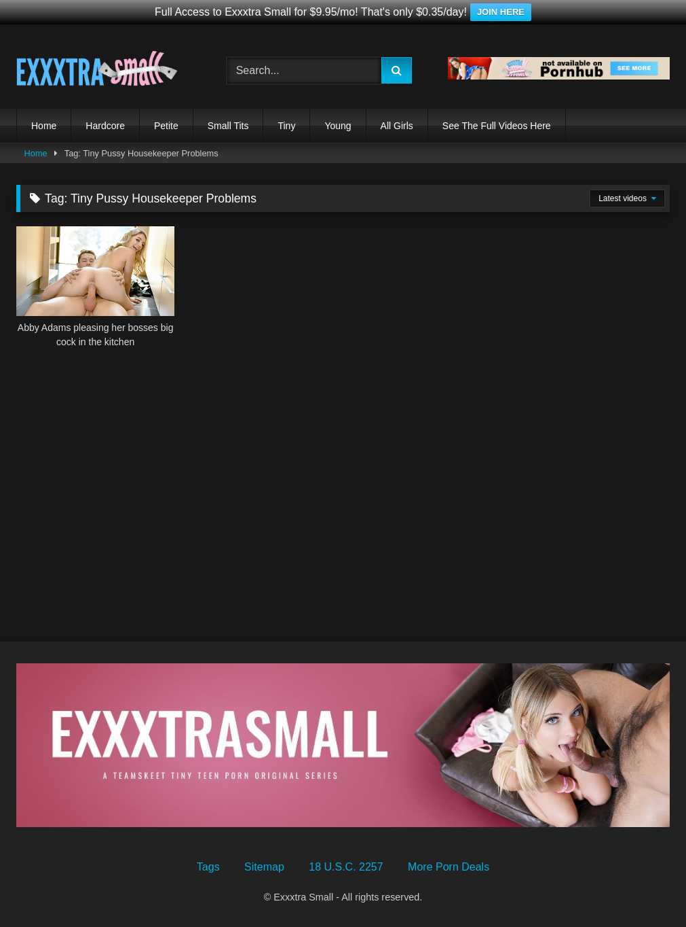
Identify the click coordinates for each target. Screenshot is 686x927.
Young (337, 125)
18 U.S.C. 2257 (346, 867)
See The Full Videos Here (496, 125)
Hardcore (105, 125)
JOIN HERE (501, 12)
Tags (208, 867)
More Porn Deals (448, 867)
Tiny (286, 125)
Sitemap (264, 867)
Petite (166, 125)
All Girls (397, 125)
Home (43, 125)
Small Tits (228, 125)
